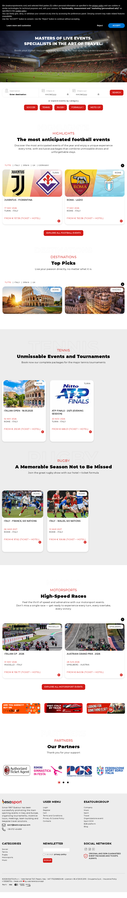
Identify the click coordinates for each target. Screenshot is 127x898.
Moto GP (95, 111)
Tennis (46, 111)
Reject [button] (100, 25)
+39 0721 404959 (14, 835)
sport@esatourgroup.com (18, 831)
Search (116, 96)
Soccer (31, 111)
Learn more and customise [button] (19, 25)
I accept (55, 860)
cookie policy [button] (20, 11)
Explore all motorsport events (63, 692)
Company (88, 813)
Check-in (50, 95)
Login (45, 813)
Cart (45, 819)
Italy (17, 169)
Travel (86, 821)
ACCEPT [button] (116, 25)
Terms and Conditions (52, 821)
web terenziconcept (35, 887)
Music (86, 816)
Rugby (60, 111)
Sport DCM (89, 827)
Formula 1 (77, 111)
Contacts (47, 827)
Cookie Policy (58, 824)
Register (46, 816)
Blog (86, 832)
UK (34, 169)
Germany (44, 169)
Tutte (8, 169)
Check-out (82, 95)
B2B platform (90, 830)
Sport (86, 819)
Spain (26, 169)
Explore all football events (63, 237)
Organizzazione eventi (93, 824)
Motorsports (7, 863)
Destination (15, 95)
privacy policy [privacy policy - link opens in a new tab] (98, 6)
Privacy (46, 824)
